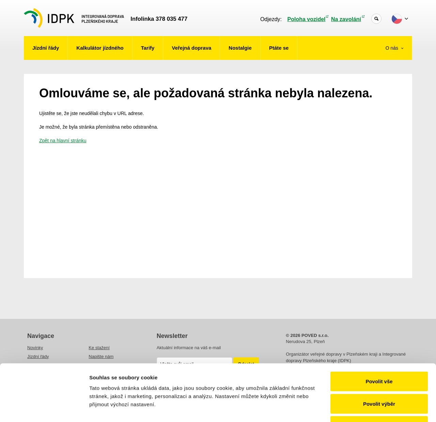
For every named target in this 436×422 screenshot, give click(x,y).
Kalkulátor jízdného (99, 48)
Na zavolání (346, 19)
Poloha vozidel (306, 19)
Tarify (148, 48)
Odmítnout (379, 377)
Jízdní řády (45, 48)
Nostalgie (240, 48)
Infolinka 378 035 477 (158, 19)
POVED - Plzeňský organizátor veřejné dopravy (74, 18)
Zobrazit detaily (360, 408)
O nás (393, 48)
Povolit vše (378, 333)
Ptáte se (279, 48)
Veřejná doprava (191, 48)
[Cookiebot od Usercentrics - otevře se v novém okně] (44, 409)
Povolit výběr (379, 355)
